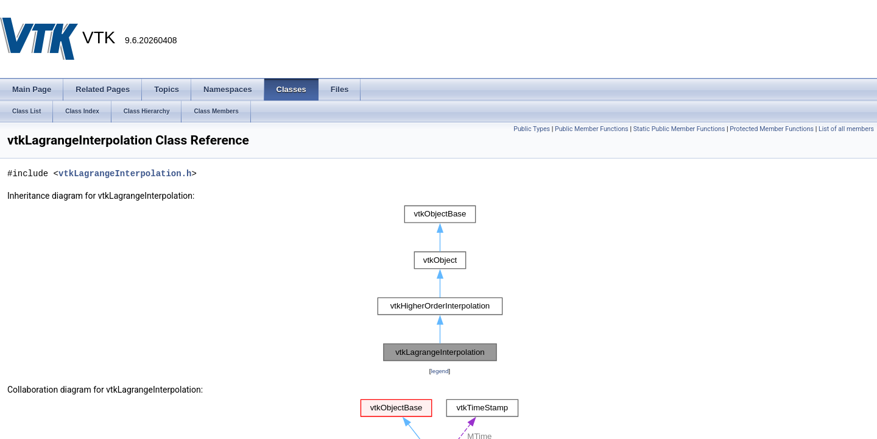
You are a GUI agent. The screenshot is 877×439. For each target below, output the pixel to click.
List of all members (846, 129)
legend (439, 371)
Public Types (531, 129)
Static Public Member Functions (679, 129)
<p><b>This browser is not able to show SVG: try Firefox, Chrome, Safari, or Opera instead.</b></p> (440, 283)
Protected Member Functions (772, 129)
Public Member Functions (592, 129)
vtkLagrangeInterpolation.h (124, 173)
